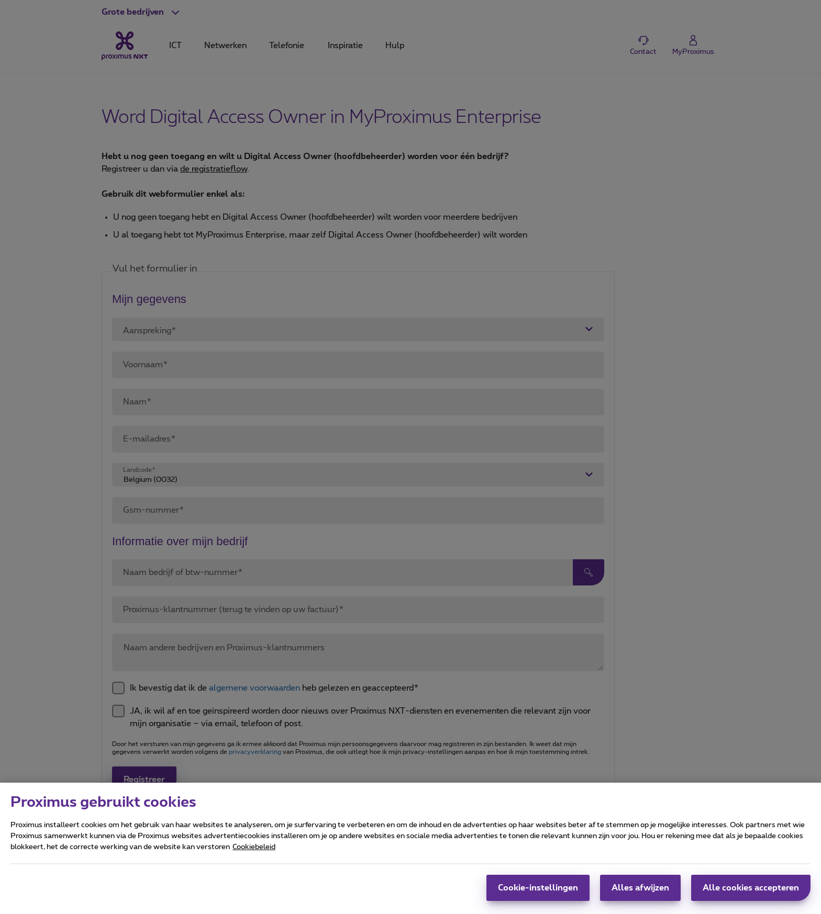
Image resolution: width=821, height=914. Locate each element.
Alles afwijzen (640, 893)
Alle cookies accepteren (751, 893)
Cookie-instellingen (538, 893)
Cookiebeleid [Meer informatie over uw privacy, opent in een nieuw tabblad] (253, 852)
